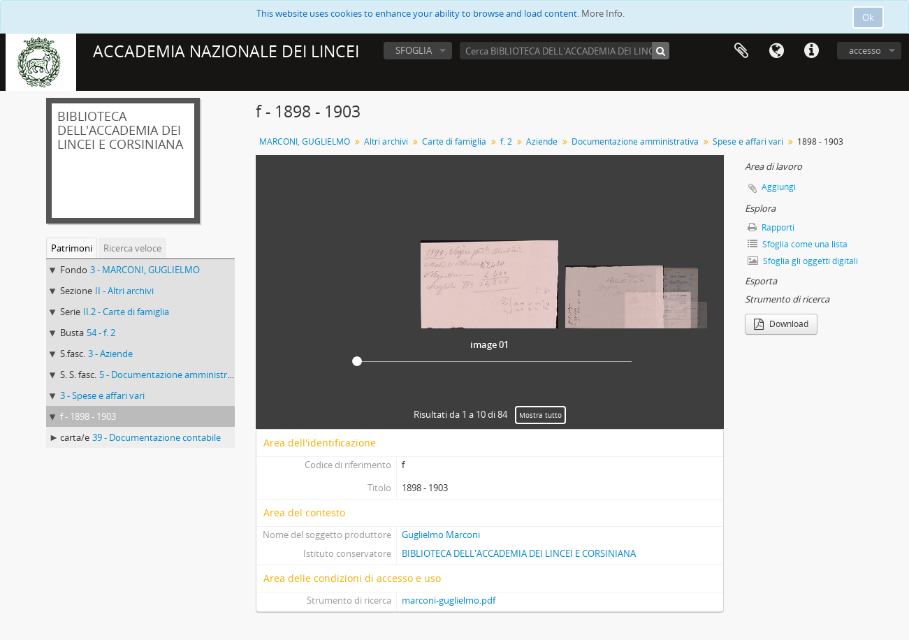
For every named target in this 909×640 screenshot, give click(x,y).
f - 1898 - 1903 (88, 416)
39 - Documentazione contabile (156, 437)
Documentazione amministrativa (635, 141)
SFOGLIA (413, 50)
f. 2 (506, 141)
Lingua (776, 51)
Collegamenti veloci (811, 51)
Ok (868, 17)
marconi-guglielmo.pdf (448, 600)
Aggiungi (779, 187)
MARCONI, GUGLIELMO (304, 141)
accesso (865, 50)
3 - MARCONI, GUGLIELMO (145, 269)
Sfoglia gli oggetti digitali (803, 261)
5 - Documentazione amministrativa (173, 374)
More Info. (603, 13)
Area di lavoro (741, 51)
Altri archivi (386, 141)
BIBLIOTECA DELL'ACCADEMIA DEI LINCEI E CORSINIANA (519, 553)
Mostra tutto (540, 415)
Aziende (542, 141)
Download (781, 324)
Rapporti (771, 227)
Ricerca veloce (132, 248)
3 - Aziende (110, 353)
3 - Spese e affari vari (102, 395)
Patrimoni (71, 248)
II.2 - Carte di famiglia (126, 311)
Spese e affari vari (748, 141)
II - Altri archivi (124, 290)
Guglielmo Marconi (441, 534)
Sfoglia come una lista (798, 244)
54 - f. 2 (101, 332)
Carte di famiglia (454, 141)
